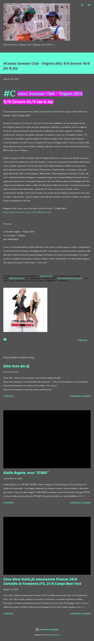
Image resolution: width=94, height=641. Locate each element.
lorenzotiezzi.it (46, 276)
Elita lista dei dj (16, 366)
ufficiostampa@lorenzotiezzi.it (70, 278)
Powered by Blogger (47, 629)
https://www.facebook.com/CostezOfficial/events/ (27, 212)
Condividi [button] (82, 340)
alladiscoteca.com (16, 278)
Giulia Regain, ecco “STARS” (26, 472)
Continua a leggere (80, 396)
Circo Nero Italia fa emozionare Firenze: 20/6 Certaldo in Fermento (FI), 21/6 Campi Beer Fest (42, 581)
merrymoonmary (54, 635)
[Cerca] (82, 5)
